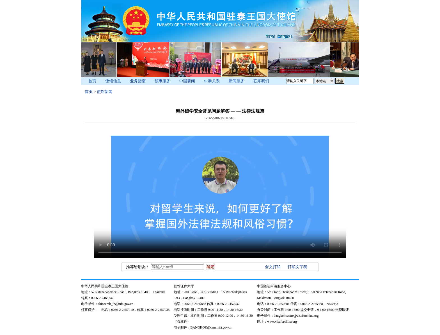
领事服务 (162, 81)
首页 (92, 81)
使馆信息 (113, 81)
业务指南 (138, 81)
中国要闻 (187, 81)
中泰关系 (212, 81)
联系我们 (261, 81)
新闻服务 (236, 81)
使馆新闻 (105, 92)
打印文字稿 (297, 267)
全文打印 (273, 267)
